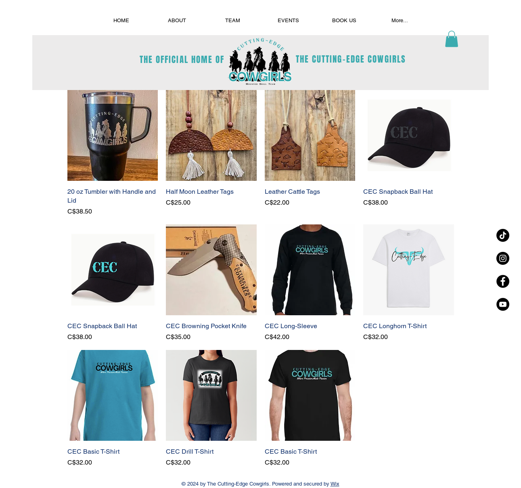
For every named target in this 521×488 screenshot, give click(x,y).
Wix (335, 484)
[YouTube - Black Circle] (502, 304)
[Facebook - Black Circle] (502, 281)
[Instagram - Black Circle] (502, 258)
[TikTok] (502, 235)
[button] (451, 39)
